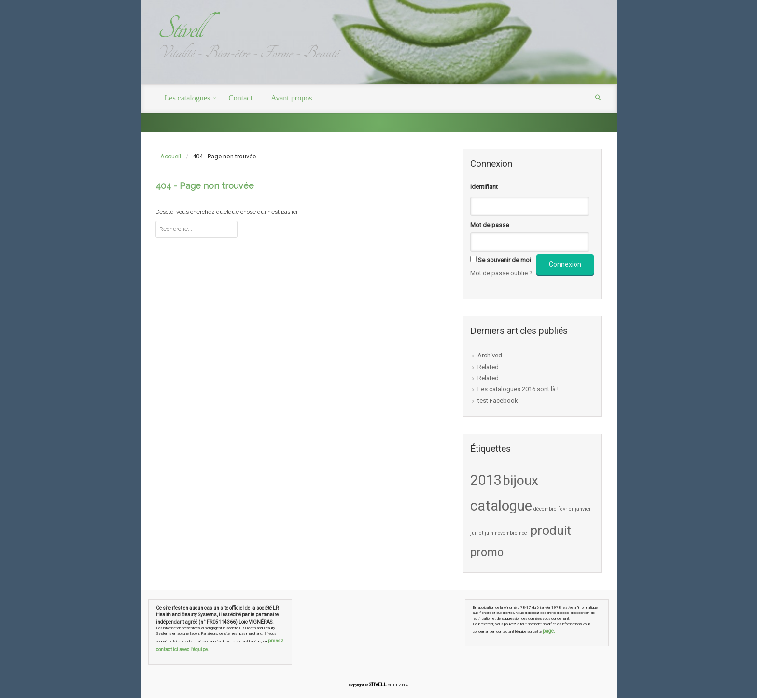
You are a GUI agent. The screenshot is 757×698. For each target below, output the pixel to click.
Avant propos (291, 98)
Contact (240, 98)
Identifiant (484, 186)
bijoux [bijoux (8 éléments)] (520, 480)
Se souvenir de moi (504, 260)
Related (488, 366)
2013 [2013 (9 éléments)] (485, 480)
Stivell (179, 29)
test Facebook (497, 400)
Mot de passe (489, 224)
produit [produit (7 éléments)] (550, 530)
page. (549, 631)
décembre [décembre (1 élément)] (545, 509)
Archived (489, 355)
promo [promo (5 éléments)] (487, 552)
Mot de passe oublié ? (501, 273)
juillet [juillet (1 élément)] (476, 533)
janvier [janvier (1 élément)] (583, 509)
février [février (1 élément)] (566, 509)
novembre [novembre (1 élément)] (506, 533)
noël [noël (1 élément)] (524, 533)
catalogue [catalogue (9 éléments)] (501, 506)
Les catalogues (187, 98)
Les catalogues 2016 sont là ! (518, 389)
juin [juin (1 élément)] (489, 533)
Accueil (170, 156)
